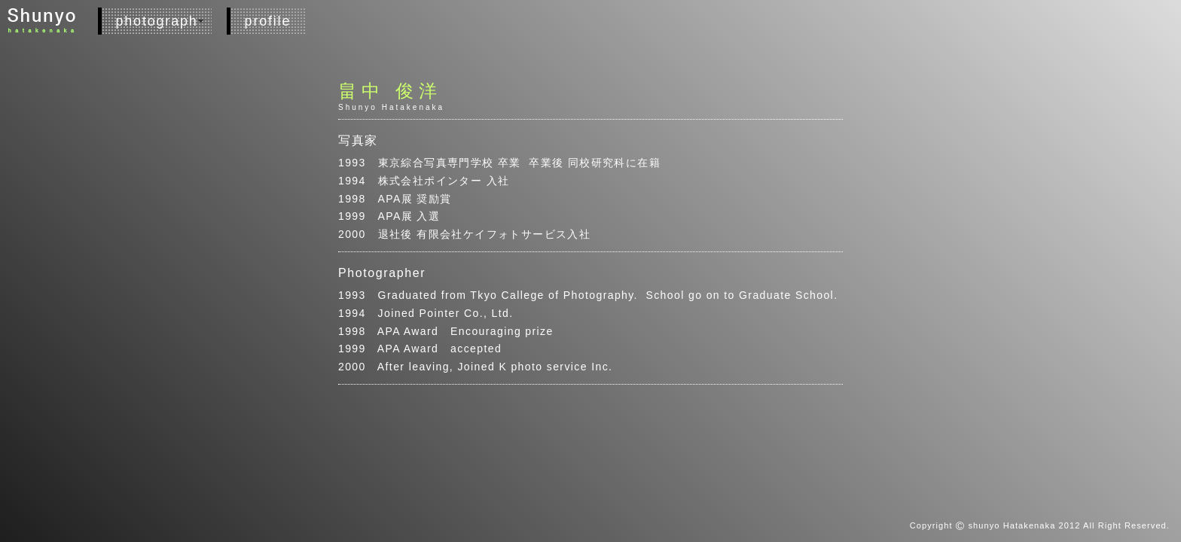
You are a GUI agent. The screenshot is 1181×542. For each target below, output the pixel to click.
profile (268, 21)
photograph (157, 21)
